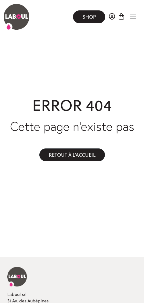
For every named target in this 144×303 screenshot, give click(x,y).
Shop (89, 16)
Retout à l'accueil (72, 155)
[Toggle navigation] (133, 17)
